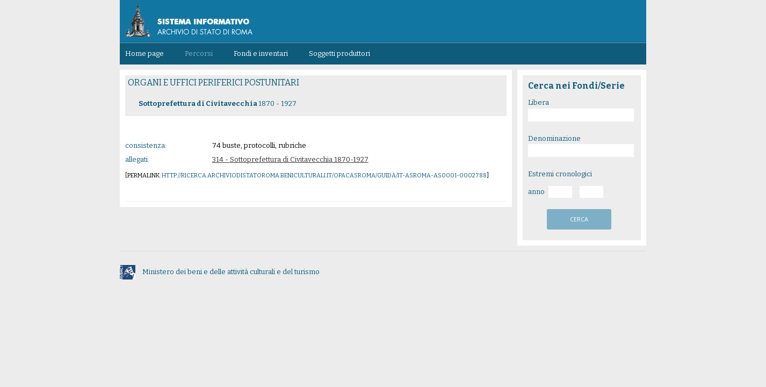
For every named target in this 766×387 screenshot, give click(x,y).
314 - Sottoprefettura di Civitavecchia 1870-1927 (290, 159)
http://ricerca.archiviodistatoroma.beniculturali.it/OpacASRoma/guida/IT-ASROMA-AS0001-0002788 (324, 175)
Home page (144, 53)
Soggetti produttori (339, 53)
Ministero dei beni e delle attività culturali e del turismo (220, 272)
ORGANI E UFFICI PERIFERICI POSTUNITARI (213, 82)
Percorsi (199, 53)
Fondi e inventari (261, 53)
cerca (579, 219)
